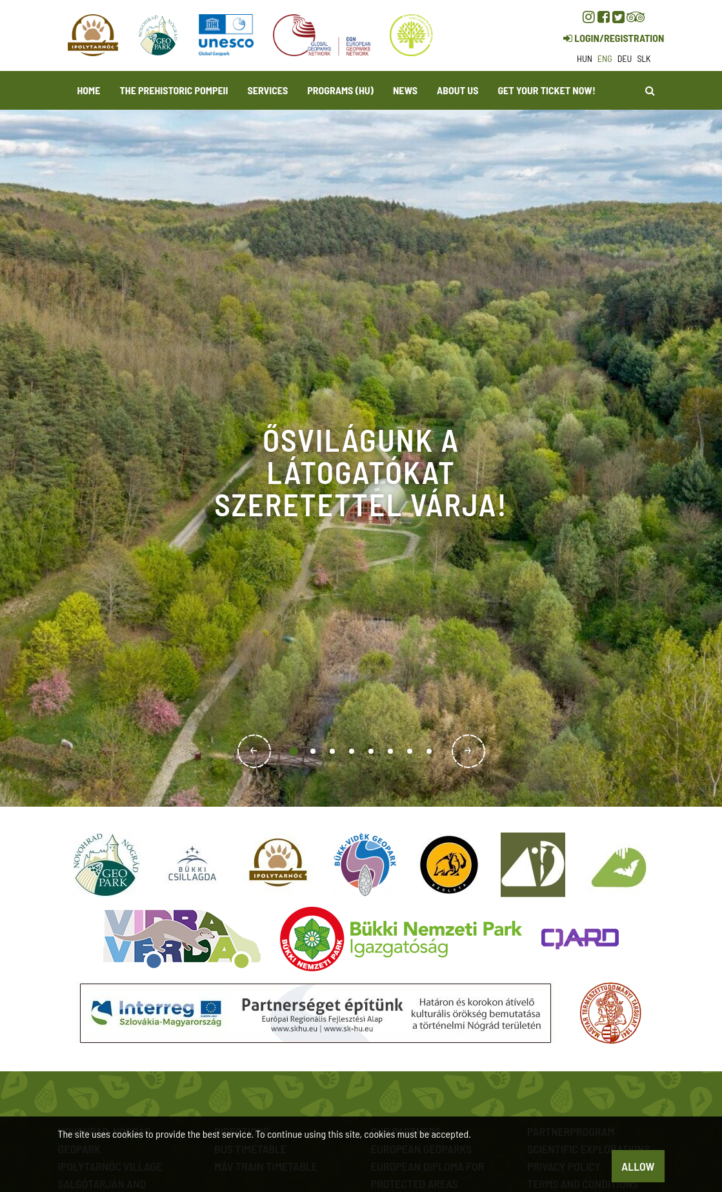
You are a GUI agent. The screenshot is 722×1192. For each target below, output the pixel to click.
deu (624, 58)
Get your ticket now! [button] (546, 90)
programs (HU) (340, 90)
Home (89, 90)
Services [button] (268, 90)
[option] (361, 458)
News (405, 90)
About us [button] (457, 90)
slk (643, 58)
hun (584, 58)
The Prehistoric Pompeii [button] (173, 90)
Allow (637, 1166)
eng (604, 58)
